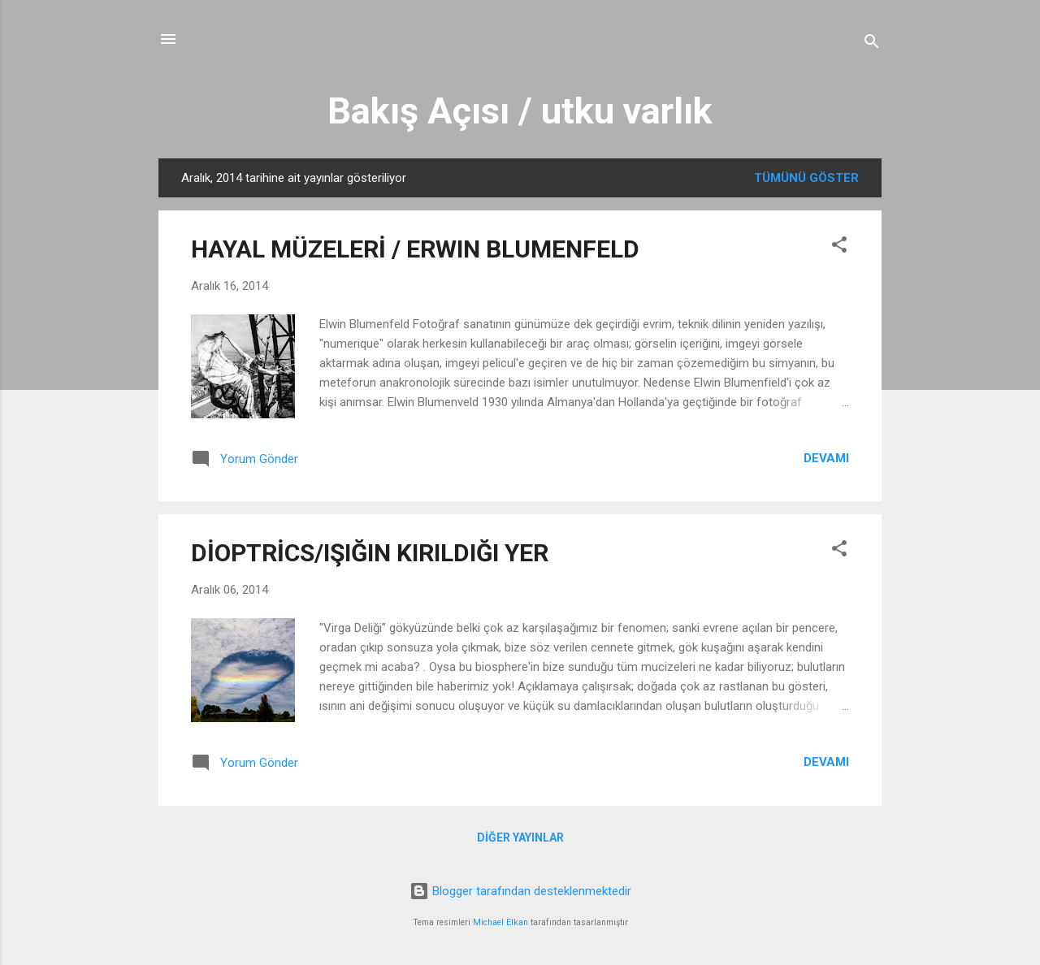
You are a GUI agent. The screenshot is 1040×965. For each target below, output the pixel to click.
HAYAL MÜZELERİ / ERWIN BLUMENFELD (415, 249)
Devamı (826, 458)
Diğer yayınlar (520, 837)
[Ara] (872, 44)
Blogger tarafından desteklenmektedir (520, 891)
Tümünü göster (806, 178)
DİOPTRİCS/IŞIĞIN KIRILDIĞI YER (369, 553)
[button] (839, 247)
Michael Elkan (500, 922)
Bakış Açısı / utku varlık (520, 110)
